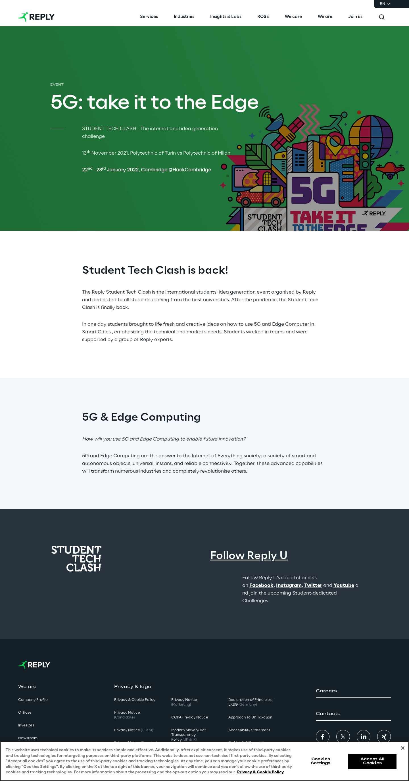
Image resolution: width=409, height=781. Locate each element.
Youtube (343, 585)
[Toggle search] (382, 17)
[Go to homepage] (36, 17)
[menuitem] (149, 17)
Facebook (261, 585)
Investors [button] (26, 725)
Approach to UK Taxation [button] (250, 717)
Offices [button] (25, 712)
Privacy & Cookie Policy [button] (134, 700)
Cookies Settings (320, 761)
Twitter (313, 585)
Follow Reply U (249, 556)
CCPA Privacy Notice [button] (189, 717)
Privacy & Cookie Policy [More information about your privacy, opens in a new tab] (260, 772)
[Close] (403, 748)
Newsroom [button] (27, 738)
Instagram (289, 585)
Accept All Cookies (372, 761)
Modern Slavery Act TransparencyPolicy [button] (188, 735)
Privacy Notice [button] (127, 715)
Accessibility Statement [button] (249, 730)
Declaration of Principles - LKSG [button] (251, 702)
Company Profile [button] (33, 700)
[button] (353, 691)
